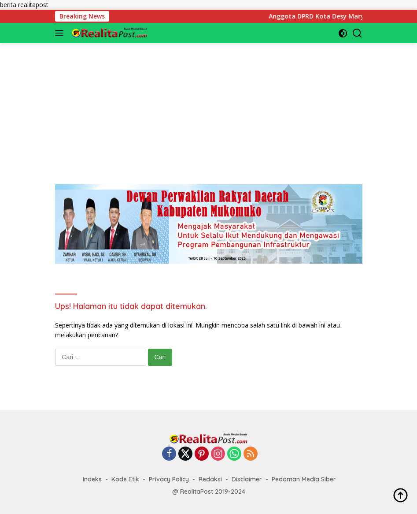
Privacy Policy (169, 479)
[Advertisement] (208, 105)
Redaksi (210, 479)
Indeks (92, 479)
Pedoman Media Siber (304, 479)
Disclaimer (247, 479)
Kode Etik (125, 479)
